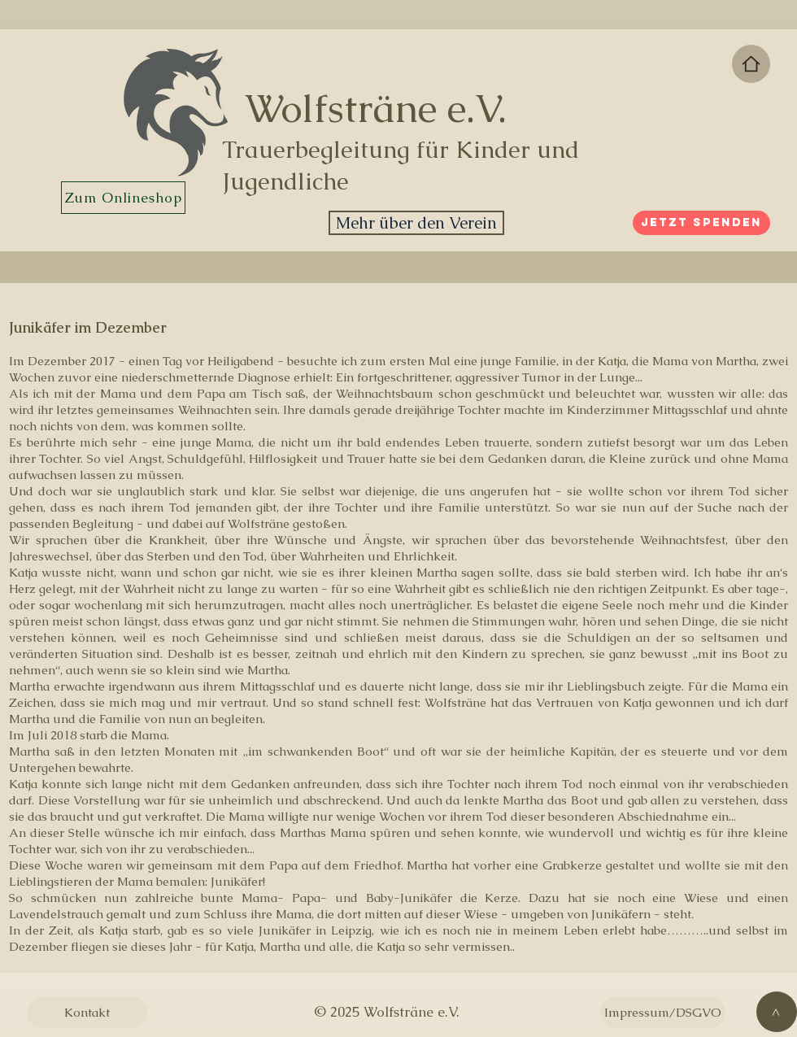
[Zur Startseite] (751, 64)
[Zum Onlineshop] (123, 197)
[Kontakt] (87, 1012)
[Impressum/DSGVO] (662, 1012)
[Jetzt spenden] (701, 223)
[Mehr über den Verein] (416, 223)
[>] (776, 1011)
